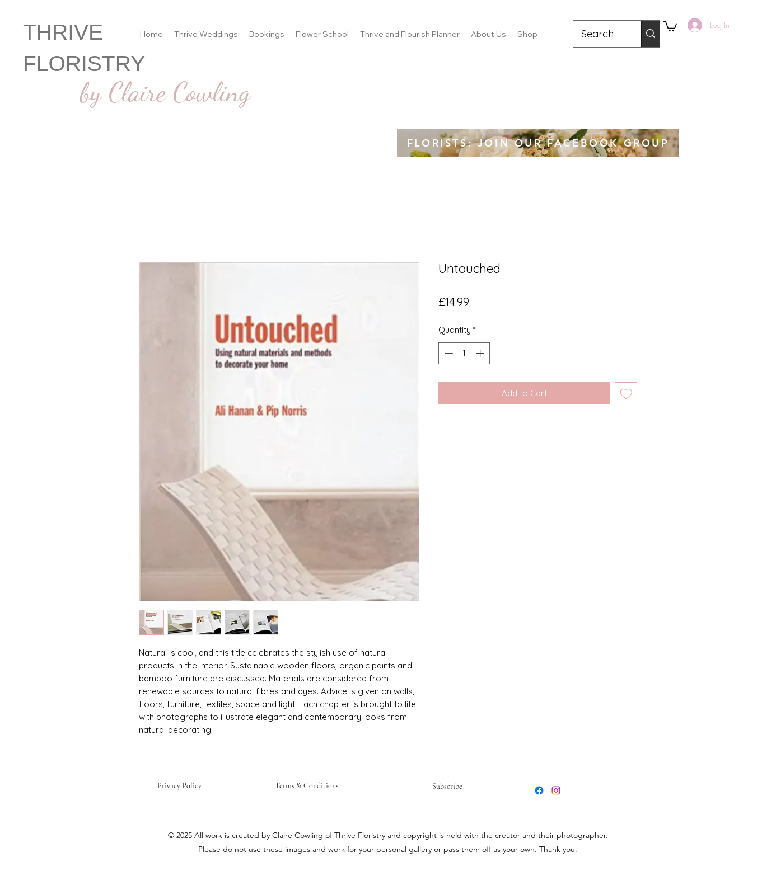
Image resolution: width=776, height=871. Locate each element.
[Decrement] (447, 353)
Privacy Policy (179, 785)
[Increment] (481, 353)
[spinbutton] (464, 353)
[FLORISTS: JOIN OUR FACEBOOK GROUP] (538, 143)
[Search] (599, 34)
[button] (670, 25)
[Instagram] (556, 790)
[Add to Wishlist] (626, 393)
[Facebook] (539, 790)
